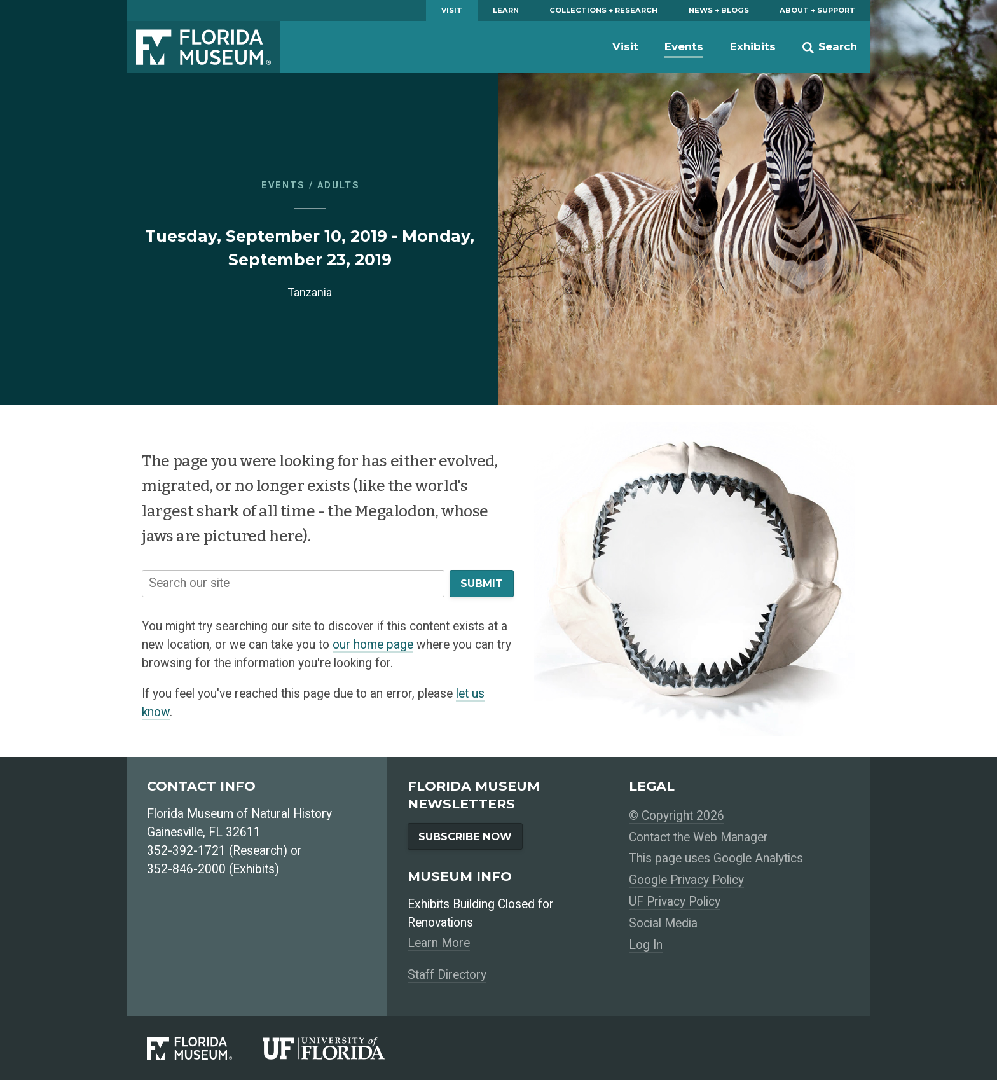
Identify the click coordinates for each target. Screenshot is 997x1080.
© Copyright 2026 (676, 815)
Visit (451, 10)
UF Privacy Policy (674, 901)
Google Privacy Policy (686, 880)
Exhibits (753, 46)
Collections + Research (603, 10)
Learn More (439, 943)
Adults (338, 185)
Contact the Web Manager (698, 837)
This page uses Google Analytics (716, 858)
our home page (373, 644)
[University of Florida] (339, 1048)
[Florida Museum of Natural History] (205, 1048)
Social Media (663, 923)
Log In (646, 945)
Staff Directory (447, 974)
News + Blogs (719, 10)
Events (683, 46)
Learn (506, 10)
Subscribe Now (465, 836)
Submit (481, 583)
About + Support (817, 10)
